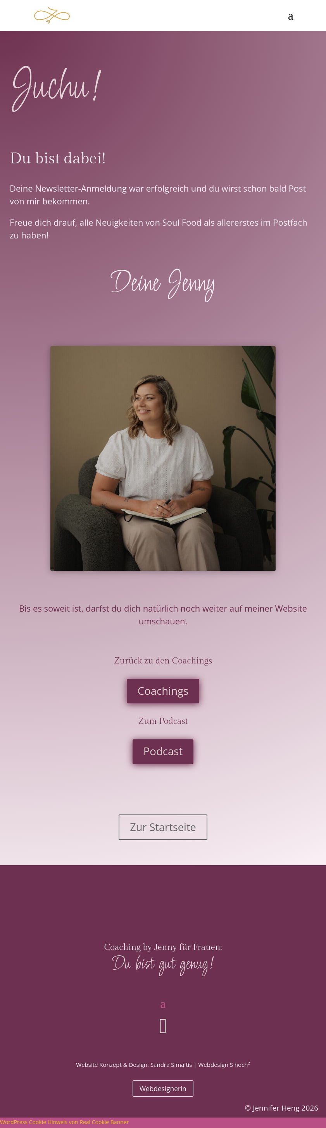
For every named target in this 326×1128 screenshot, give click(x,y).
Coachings (163, 692)
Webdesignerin (163, 1089)
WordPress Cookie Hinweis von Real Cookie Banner (64, 1123)
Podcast (162, 755)
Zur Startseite (163, 829)
